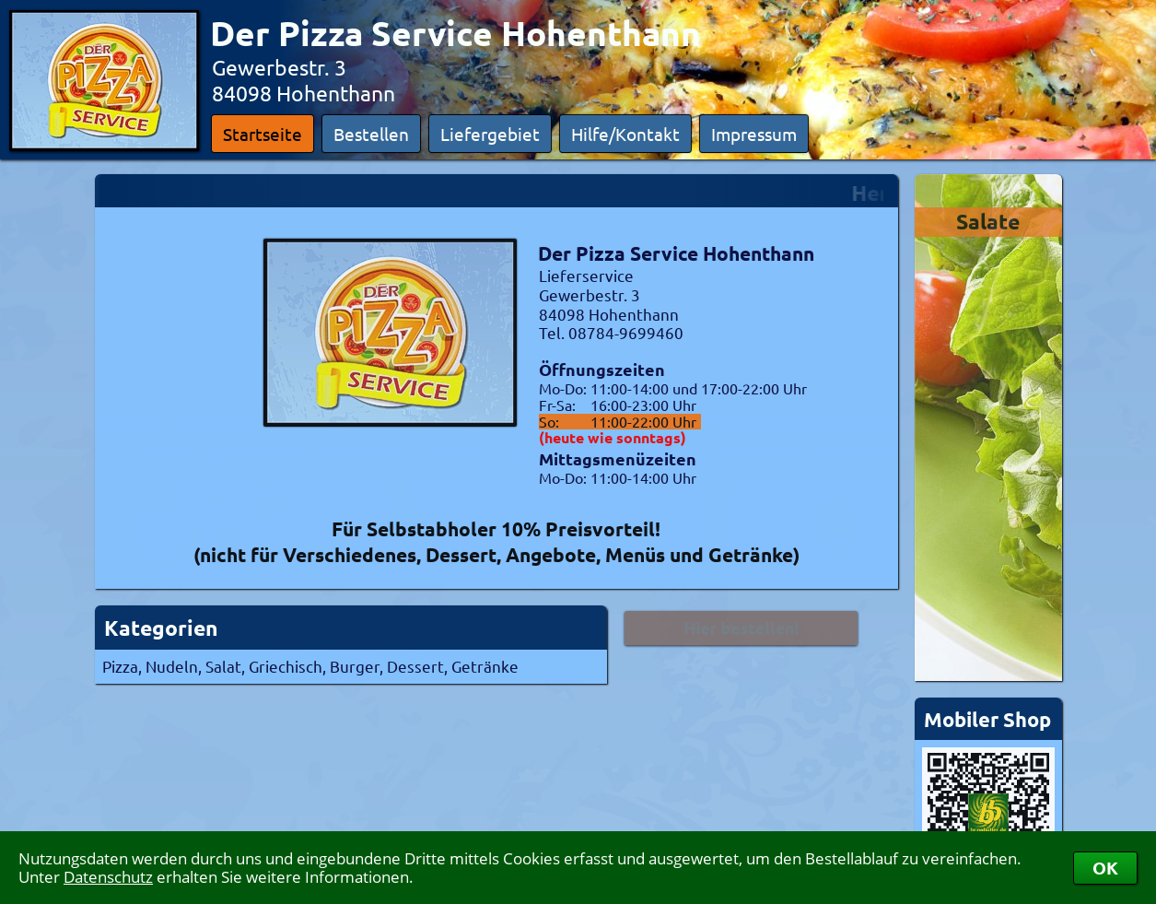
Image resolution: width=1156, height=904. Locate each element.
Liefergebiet (490, 134)
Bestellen (371, 134)
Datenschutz (108, 876)
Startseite (262, 134)
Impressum (754, 134)
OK (1105, 867)
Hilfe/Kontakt (625, 134)
